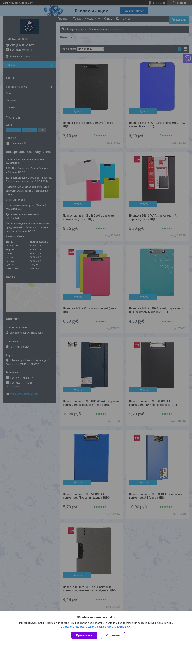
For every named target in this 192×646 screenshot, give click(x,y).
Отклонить (113, 635)
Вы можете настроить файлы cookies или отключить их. (95, 626)
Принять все (84, 635)
